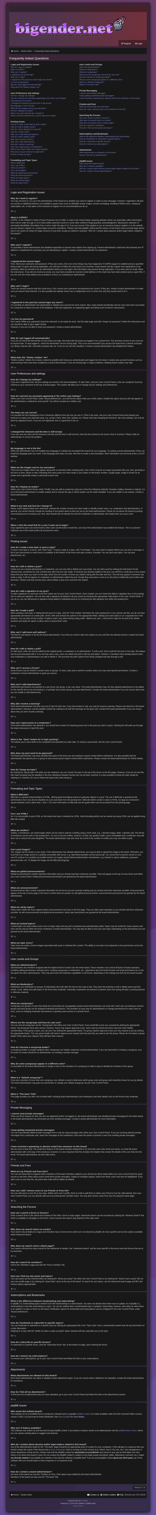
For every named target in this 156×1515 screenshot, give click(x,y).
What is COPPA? (18, 70)
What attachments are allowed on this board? (97, 153)
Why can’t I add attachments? (23, 142)
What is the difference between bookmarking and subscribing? (104, 137)
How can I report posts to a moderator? (26, 147)
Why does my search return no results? (95, 121)
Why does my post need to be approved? (27, 152)
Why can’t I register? (19, 72)
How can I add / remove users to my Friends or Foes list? (102, 110)
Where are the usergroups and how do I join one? (99, 75)
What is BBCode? (18, 163)
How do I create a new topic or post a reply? (28, 125)
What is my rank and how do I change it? (27, 114)
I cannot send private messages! (92, 94)
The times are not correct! (21, 101)
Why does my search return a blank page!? (96, 123)
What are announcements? (22, 176)
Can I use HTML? (18, 166)
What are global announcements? (24, 173)
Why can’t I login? (18, 77)
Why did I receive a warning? (22, 145)
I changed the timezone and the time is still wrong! (31, 104)
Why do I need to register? (21, 67)
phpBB (140, 454)
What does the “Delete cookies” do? (25, 87)
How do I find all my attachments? (93, 155)
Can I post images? (18, 171)
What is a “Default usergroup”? (91, 83)
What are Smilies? (18, 168)
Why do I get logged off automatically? (26, 85)
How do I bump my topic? (21, 155)
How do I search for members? (91, 126)
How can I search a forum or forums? (94, 118)
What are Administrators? (89, 67)
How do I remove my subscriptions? (93, 144)
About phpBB (64, 1417)
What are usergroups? (88, 72)
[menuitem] (138, 44)
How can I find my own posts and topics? (95, 128)
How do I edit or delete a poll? (23, 137)
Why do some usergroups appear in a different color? (100, 80)
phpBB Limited (83, 1414)
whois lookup (56, 1450)
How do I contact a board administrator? (95, 171)
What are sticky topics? (20, 178)
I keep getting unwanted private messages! (96, 96)
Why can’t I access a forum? (22, 140)
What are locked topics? (20, 181)
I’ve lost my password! (20, 83)
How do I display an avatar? (22, 111)
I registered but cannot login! (22, 75)
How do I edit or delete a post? (23, 127)
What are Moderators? (88, 70)
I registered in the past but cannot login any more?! (31, 80)
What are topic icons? (19, 183)
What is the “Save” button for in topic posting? (29, 150)
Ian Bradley (84, 1501)
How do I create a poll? (20, 132)
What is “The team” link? (89, 85)
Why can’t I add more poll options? (25, 135)
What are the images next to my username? (28, 109)
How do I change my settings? (23, 96)
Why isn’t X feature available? (91, 166)
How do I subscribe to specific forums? (95, 142)
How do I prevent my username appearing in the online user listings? (38, 99)
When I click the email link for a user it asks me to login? (33, 116)
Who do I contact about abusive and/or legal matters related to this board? (109, 169)
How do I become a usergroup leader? (94, 77)
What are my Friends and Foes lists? (94, 107)
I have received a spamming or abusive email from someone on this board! (109, 99)
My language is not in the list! (22, 106)
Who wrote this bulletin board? (91, 164)
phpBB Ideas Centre (128, 1431)
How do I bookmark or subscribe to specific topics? (99, 139)
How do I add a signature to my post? (26, 130)
